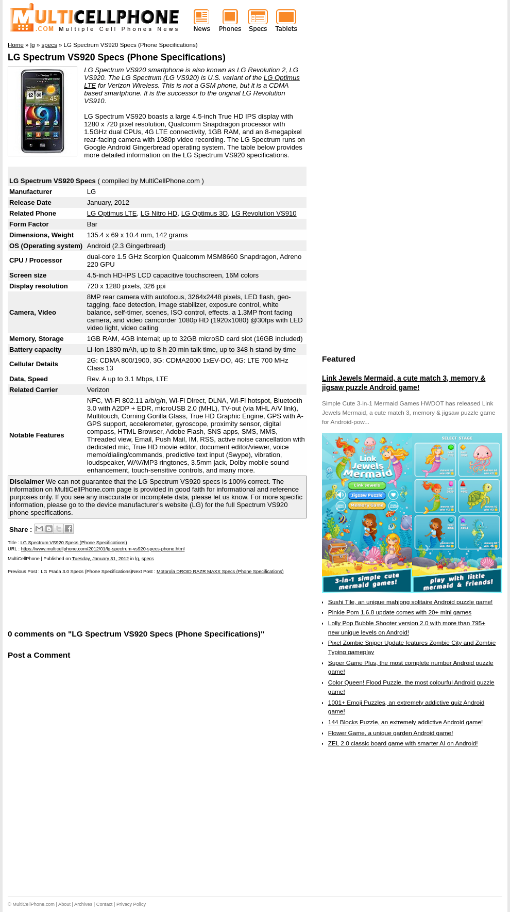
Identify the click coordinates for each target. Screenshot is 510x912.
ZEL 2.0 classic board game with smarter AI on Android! (403, 743)
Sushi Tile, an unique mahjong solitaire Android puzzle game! (410, 602)
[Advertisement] (128, 600)
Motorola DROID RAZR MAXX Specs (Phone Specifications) (220, 571)
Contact (104, 904)
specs (148, 558)
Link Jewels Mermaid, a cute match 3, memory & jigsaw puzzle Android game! (403, 383)
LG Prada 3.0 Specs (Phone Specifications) (86, 571)
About (64, 904)
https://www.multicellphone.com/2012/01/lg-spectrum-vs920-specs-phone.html (103, 548)
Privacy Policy (131, 904)
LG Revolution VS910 (263, 213)
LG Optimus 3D (204, 213)
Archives (83, 904)
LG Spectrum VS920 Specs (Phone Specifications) (117, 57)
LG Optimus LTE (112, 213)
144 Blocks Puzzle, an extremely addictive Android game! (405, 722)
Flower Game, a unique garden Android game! (390, 733)
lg (137, 558)
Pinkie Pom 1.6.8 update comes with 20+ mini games (399, 612)
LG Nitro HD (159, 213)
